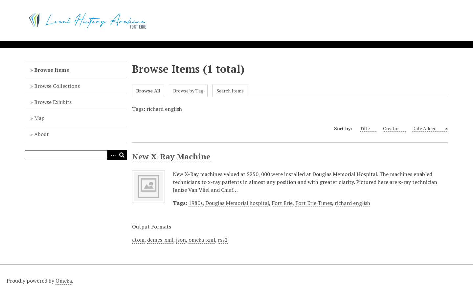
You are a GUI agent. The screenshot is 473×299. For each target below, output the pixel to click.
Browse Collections (57, 86)
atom (138, 239)
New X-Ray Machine (171, 156)
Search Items (230, 91)
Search (122, 155)
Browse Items (51, 69)
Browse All (148, 91)
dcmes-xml (160, 239)
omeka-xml (202, 239)
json (181, 239)
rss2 (223, 239)
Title (368, 128)
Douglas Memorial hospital (237, 203)
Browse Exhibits (53, 102)
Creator (394, 128)
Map (39, 118)
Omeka (64, 280)
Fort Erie (282, 203)
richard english (352, 203)
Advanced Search (112, 155)
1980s (196, 203)
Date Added (428, 128)
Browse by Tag (188, 91)
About (41, 134)
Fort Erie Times (313, 203)
